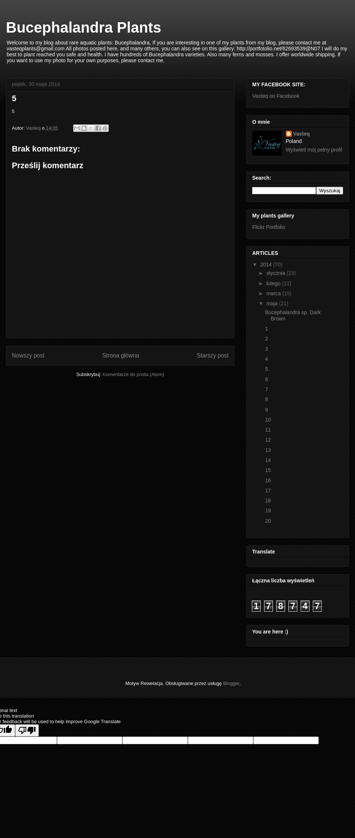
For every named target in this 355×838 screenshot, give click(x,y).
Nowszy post (28, 355)
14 (268, 460)
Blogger (231, 683)
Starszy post (213, 355)
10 (268, 420)
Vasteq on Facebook (275, 96)
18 (268, 500)
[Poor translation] (27, 730)
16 (268, 480)
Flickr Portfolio (268, 227)
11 (268, 430)
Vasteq (301, 134)
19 (268, 510)
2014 (266, 264)
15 (268, 470)
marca (274, 293)
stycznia (276, 273)
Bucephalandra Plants (83, 27)
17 (268, 490)
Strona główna (120, 355)
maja (272, 303)
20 (268, 521)
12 (268, 440)
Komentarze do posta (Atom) (133, 374)
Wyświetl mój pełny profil (314, 150)
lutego (274, 283)
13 (268, 450)
